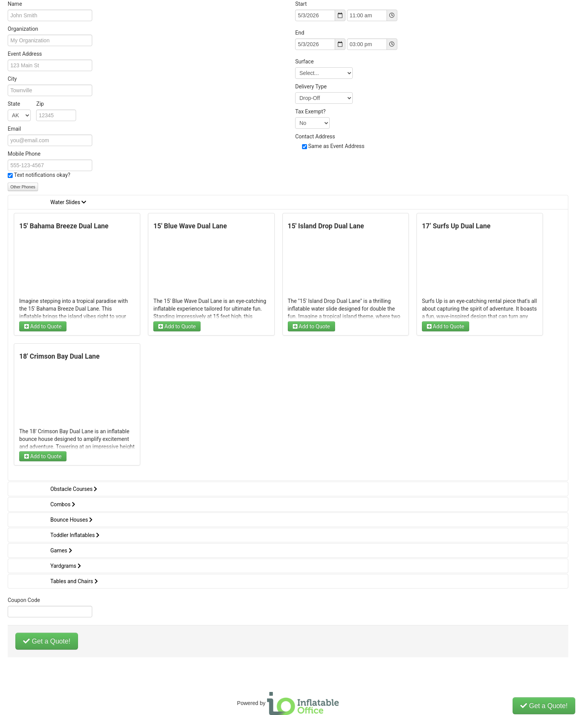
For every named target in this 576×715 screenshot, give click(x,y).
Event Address (25, 54)
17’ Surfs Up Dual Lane (456, 226)
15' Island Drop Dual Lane (326, 226)
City (12, 79)
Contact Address (315, 136)
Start (301, 4)
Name (15, 4)
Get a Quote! (46, 641)
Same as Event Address (336, 146)
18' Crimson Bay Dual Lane (59, 356)
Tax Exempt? (310, 111)
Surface (304, 61)
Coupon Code (24, 600)
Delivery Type (311, 86)
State (26, 104)
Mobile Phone (24, 154)
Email (14, 129)
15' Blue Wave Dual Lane (190, 226)
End (299, 33)
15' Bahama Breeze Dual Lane (63, 226)
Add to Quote (42, 326)
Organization (23, 29)
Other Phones (22, 187)
